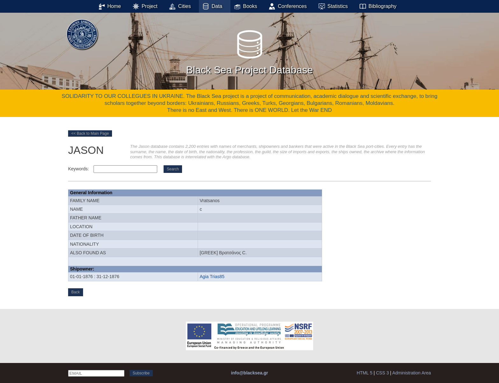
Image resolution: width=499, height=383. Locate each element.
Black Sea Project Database (249, 50)
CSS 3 (382, 372)
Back (75, 292)
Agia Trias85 (212, 276)
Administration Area (411, 372)
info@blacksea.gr (249, 372)
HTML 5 (364, 372)
